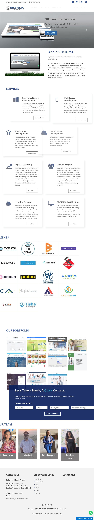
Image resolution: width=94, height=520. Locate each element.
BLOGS (61, 8)
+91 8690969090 (35, 2)
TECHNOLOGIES (43, 8)
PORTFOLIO (54, 8)
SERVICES (33, 8)
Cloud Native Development (30, 132)
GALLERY (75, 8)
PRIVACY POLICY (38, 514)
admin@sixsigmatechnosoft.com (17, 2)
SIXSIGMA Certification (51, 202)
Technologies (40, 482)
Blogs (37, 485)
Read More (41, 151)
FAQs (37, 487)
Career (38, 493)
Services (38, 479)
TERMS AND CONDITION (53, 514)
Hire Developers (47, 164)
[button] (7, 30)
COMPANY (67, 8)
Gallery (38, 490)
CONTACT (82, 8)
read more (51, 33)
